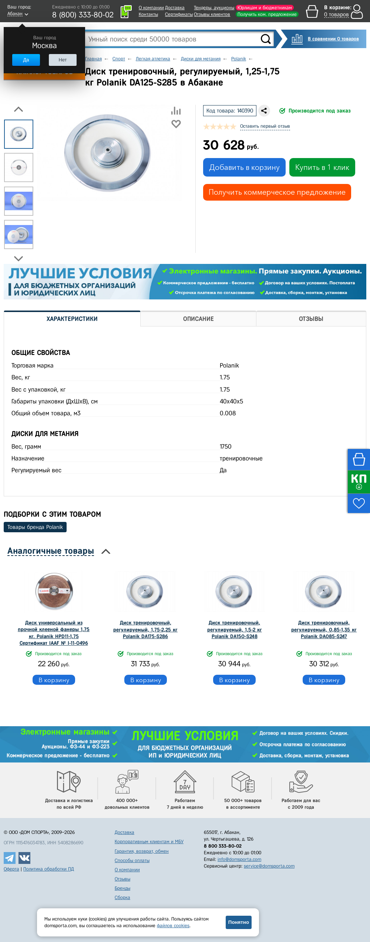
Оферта (11, 868)
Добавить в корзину (244, 167)
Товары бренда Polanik (35, 527)
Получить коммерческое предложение (277, 192)
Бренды (122, 888)
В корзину (53, 680)
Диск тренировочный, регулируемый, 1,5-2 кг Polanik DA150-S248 (234, 629)
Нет (62, 60)
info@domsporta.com (239, 859)
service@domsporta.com (269, 866)
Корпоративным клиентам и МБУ (149, 841)
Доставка (175, 7)
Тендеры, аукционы (214, 7)
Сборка (122, 897)
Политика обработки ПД (48, 868)
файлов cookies (173, 925)
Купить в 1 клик (322, 167)
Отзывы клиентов (212, 14)
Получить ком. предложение (267, 14)
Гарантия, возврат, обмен (142, 851)
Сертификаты (179, 14)
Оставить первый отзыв (265, 126)
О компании (151, 7)
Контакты (148, 14)
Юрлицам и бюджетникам (265, 7)
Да (26, 60)
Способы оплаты (132, 860)
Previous (18, 109)
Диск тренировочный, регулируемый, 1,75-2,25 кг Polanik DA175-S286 (145, 629)
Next (18, 258)
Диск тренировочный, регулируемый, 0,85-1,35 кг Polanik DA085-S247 (324, 629)
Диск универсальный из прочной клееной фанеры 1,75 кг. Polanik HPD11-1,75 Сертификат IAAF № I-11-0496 (54, 633)
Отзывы (122, 878)
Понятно (238, 922)
